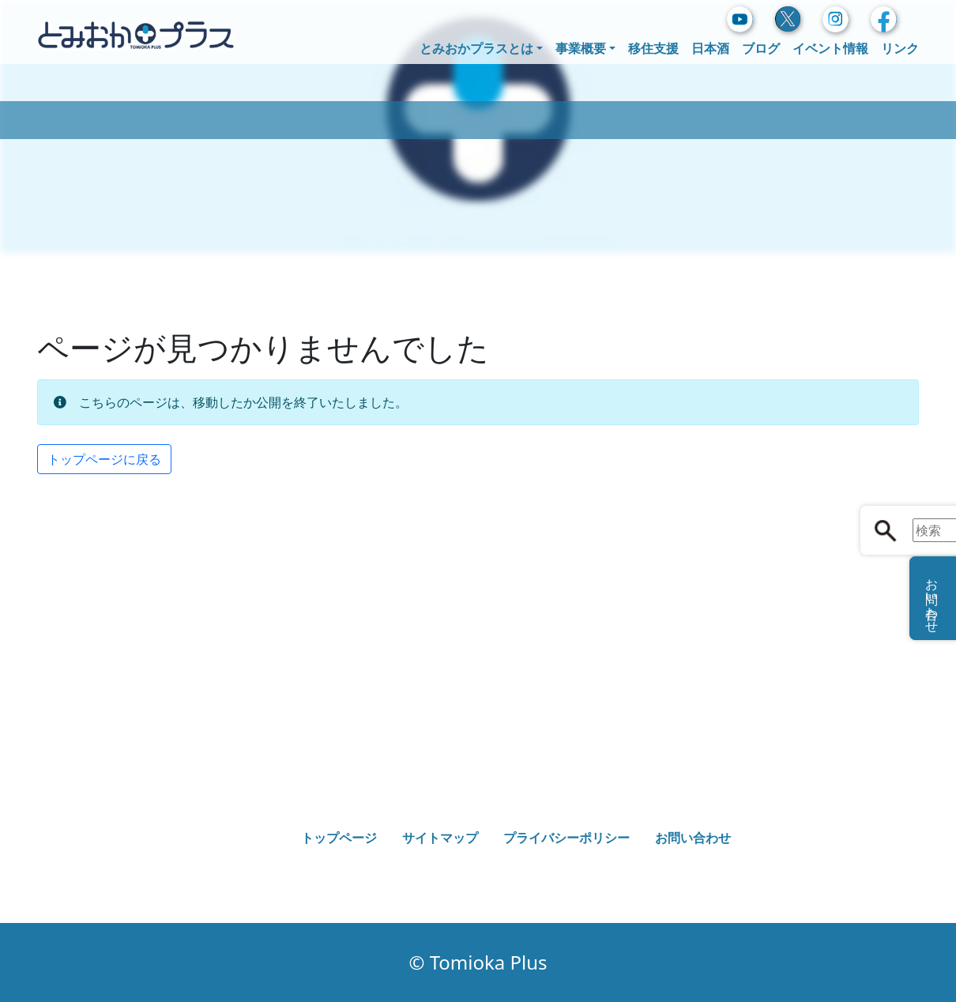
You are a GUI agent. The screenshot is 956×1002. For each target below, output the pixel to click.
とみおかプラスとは (476, 48)
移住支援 (653, 48)
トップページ (339, 837)
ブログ (761, 48)
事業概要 (580, 48)
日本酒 (710, 48)
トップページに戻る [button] (104, 459)
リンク (900, 48)
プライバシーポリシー (566, 837)
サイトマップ (440, 837)
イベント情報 (830, 48)
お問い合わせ (693, 837)
